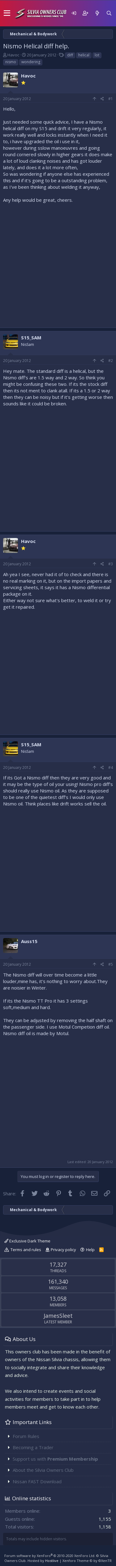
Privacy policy (63, 1249)
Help (90, 1249)
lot (97, 55)
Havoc (13, 55)
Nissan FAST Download (37, 1481)
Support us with (55, 1459)
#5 (110, 964)
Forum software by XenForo (49, 1555)
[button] (7, 13)
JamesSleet (58, 1315)
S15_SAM (31, 337)
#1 (110, 98)
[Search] (109, 13)
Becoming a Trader (33, 1447)
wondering (30, 61)
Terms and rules (26, 1249)
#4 (110, 767)
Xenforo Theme (87, 1560)
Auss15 (29, 941)
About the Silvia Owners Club (43, 1470)
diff (70, 55)
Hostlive (51, 1560)
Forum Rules (26, 1436)
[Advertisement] (58, 263)
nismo (10, 61)
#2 (110, 360)
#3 (110, 564)
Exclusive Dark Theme (27, 1241)
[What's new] (97, 13)
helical (83, 55)
